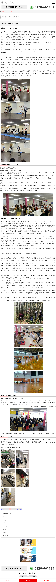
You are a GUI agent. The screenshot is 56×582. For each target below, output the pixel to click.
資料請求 (28, 580)
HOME (2, 11)
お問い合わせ (32, 576)
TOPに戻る (10, 580)
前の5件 (2, 509)
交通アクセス (23, 576)
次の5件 (20, 509)
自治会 (4, 529)
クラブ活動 (5, 535)
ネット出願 (48, 580)
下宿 (4, 523)
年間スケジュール (7, 513)
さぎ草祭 (5, 526)
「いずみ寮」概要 (7, 520)
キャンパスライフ (8, 11)
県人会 (4, 532)
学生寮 (4, 517)
